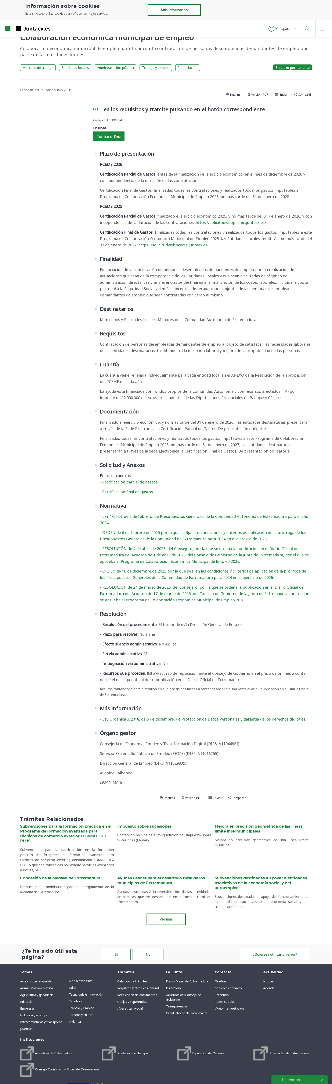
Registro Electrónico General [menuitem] (138, 988)
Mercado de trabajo (37, 67)
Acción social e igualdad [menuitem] (36, 981)
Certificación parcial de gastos (130, 482)
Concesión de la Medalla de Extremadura (60, 878)
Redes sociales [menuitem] (225, 1001)
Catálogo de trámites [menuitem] (132, 981)
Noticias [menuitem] (269, 981)
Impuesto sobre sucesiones (144, 826)
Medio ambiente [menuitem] (81, 981)
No (148, 954)
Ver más (166, 919)
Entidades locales (75, 67)
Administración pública (115, 67)
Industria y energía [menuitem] (33, 1015)
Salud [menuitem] (72, 987)
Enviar (281, 94)
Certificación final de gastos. (128, 491)
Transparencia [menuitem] (176, 1006)
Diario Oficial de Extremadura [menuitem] (187, 981)
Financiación (188, 67)
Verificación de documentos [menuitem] (137, 995)
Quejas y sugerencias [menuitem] (132, 1001)
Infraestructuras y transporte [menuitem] (41, 1022)
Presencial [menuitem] (222, 995)
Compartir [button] (303, 94)
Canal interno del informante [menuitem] (187, 1013)
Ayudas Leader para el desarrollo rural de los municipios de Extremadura (161, 880)
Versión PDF (258, 94)
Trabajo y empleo (156, 67)
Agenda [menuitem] (268, 988)
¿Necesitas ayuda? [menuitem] (130, 1008)
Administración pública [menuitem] (36, 988)
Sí (116, 954)
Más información (174, 10)
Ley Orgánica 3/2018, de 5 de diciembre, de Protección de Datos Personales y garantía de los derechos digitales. (204, 719)
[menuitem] (46, 1053)
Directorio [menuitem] (173, 988)
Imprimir (234, 94)
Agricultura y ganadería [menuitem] (36, 995)
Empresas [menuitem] (27, 1008)
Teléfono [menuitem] (221, 981)
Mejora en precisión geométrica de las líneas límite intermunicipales (259, 829)
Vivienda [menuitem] (75, 1021)
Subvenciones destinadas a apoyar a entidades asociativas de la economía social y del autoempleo (261, 883)
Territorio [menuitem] (76, 1001)
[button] (282, 28)
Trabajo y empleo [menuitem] (81, 1008)
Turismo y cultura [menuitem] (81, 1015)
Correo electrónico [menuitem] (228, 988)
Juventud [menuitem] (26, 1029)
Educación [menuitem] (27, 1001)
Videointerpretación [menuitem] (229, 1008)
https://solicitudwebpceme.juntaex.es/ (231, 222)
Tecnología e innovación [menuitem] (86, 994)
